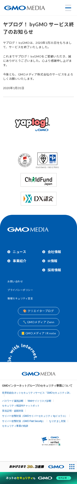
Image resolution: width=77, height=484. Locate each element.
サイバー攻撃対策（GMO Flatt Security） (23, 421)
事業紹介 (19, 261)
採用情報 (54, 270)
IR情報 (52, 261)
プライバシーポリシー (20, 290)
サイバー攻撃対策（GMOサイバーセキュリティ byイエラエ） (34, 416)
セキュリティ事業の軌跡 (15, 425)
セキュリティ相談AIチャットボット (21, 405)
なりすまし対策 (57, 421)
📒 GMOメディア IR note (38, 333)
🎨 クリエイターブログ (38, 311)
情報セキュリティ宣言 (20, 298)
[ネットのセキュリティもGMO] (38, 478)
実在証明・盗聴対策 (12, 410)
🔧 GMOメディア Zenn (38, 322)
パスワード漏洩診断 (12, 400)
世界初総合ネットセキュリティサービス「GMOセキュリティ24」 (37, 392)
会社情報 (54, 252)
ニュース (19, 252)
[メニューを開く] (68, 8)
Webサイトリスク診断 (39, 400)
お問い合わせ (15, 281)
